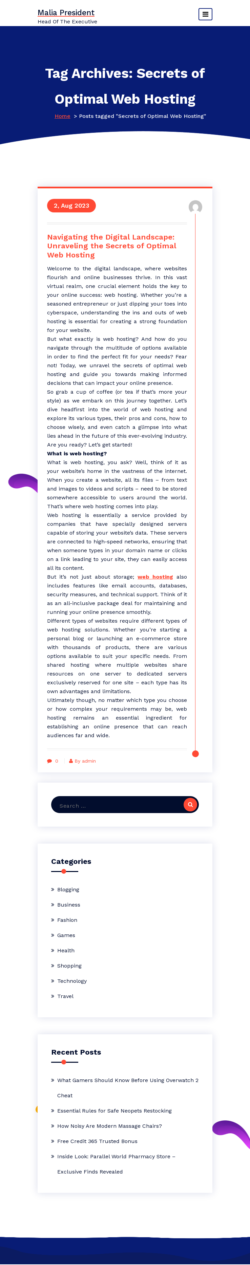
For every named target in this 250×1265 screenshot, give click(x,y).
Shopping (69, 966)
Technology (72, 981)
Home (62, 116)
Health (66, 951)
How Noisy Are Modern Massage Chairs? (109, 1126)
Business (68, 905)
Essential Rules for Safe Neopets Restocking (114, 1111)
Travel (65, 997)
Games (66, 936)
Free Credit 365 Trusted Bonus (97, 1142)
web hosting (154, 577)
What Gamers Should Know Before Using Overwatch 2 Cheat (128, 1088)
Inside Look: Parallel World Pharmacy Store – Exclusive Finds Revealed (116, 1165)
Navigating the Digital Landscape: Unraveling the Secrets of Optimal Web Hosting (112, 246)
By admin (84, 761)
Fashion (67, 920)
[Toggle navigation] (205, 14)
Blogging (68, 890)
